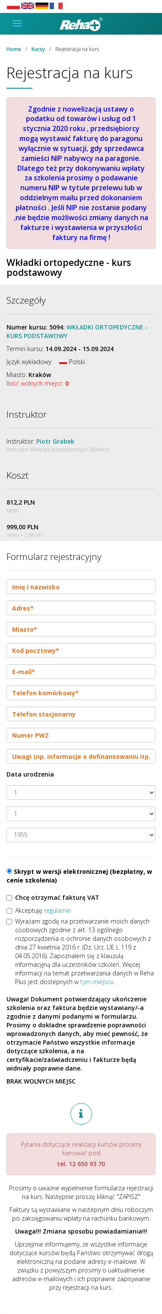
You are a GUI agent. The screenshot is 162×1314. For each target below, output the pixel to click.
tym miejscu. (97, 982)
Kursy (38, 49)
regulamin (57, 910)
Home (13, 49)
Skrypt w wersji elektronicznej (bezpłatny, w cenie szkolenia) (79, 875)
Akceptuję (38, 910)
